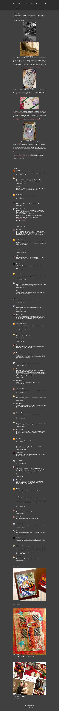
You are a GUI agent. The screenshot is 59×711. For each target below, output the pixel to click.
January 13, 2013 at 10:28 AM (21, 426)
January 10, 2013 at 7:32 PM (21, 287)
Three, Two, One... (19, 696)
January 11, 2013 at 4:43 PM (20, 349)
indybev (18, 255)
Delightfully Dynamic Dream (24, 656)
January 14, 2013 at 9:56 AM (21, 527)
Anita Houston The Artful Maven (22, 298)
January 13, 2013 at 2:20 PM (21, 476)
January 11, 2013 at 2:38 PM (20, 341)
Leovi (17, 509)
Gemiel (17, 537)
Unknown (18, 395)
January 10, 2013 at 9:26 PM (21, 294)
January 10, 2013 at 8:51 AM (20, 205)
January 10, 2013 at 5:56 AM (21, 198)
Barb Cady (18, 314)
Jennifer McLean (19, 362)
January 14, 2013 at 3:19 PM (20, 541)
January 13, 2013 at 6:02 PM (21, 513)
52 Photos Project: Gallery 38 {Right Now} (34, 65)
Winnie (17, 273)
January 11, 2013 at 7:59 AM (20, 330)
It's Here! (16, 602)
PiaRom (18, 556)
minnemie (18, 545)
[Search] (45, 3)
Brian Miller (18, 429)
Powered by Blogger (29, 705)
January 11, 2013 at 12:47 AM (21, 311)
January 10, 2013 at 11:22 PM (21, 302)
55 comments (18, 604)
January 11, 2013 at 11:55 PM (20, 358)
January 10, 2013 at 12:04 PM (21, 245)
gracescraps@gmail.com (21, 323)
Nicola (17, 479)
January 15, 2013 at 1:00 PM (21, 553)
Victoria (17, 466)
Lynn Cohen (18, 229)
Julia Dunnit (18, 177)
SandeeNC (18, 239)
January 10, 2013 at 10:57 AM (21, 236)
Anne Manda (18, 421)
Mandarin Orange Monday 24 (26, 67)
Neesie (17, 368)
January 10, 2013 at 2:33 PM (21, 279)
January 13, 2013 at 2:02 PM (21, 463)
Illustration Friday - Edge (41, 95)
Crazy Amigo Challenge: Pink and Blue (34, 119)
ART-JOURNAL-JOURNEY (21, 218)
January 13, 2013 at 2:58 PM (21, 485)
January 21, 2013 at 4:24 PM (21, 560)
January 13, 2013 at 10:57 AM (21, 435)
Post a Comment (16, 562)
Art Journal (19, 164)
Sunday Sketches (31, 95)
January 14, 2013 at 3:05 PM (21, 534)
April (17, 488)
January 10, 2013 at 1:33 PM (20, 269)
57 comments (18, 658)
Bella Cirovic (18, 530)
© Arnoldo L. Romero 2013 (29, 41)
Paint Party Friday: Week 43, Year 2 (20, 95)
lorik (17, 170)
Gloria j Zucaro (19, 344)
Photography (28, 164)
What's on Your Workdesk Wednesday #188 (22, 155)
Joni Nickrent (19, 452)
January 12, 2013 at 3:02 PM (21, 365)
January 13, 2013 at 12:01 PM (21, 441)
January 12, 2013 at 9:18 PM (20, 377)
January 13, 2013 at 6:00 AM (21, 392)
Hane (17, 444)
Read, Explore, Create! (29, 3)
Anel (16, 164)
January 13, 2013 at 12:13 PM (21, 449)
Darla (17, 263)
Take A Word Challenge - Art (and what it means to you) (25, 150)
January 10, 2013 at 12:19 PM (21, 252)
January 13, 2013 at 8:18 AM (20, 400)
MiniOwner (18, 380)
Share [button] (14, 162)
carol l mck (18, 412)
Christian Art (23, 164)
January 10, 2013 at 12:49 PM (21, 260)
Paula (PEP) (18, 194)
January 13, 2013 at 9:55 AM (20, 418)
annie (17, 282)
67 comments (18, 698)
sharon (17, 516)
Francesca (18, 201)
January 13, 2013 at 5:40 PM (21, 492)
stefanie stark (19, 523)
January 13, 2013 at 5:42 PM (21, 506)
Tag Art (32, 164)
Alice (17, 352)
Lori (17, 334)
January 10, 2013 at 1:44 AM (21, 174)
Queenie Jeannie (19, 305)
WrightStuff (18, 460)
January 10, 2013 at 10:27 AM (21, 226)
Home (17, 8)
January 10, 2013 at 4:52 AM (21, 183)
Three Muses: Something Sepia (40, 67)
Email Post (17, 162)
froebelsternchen (19, 208)
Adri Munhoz (18, 388)
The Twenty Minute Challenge (20, 90)
